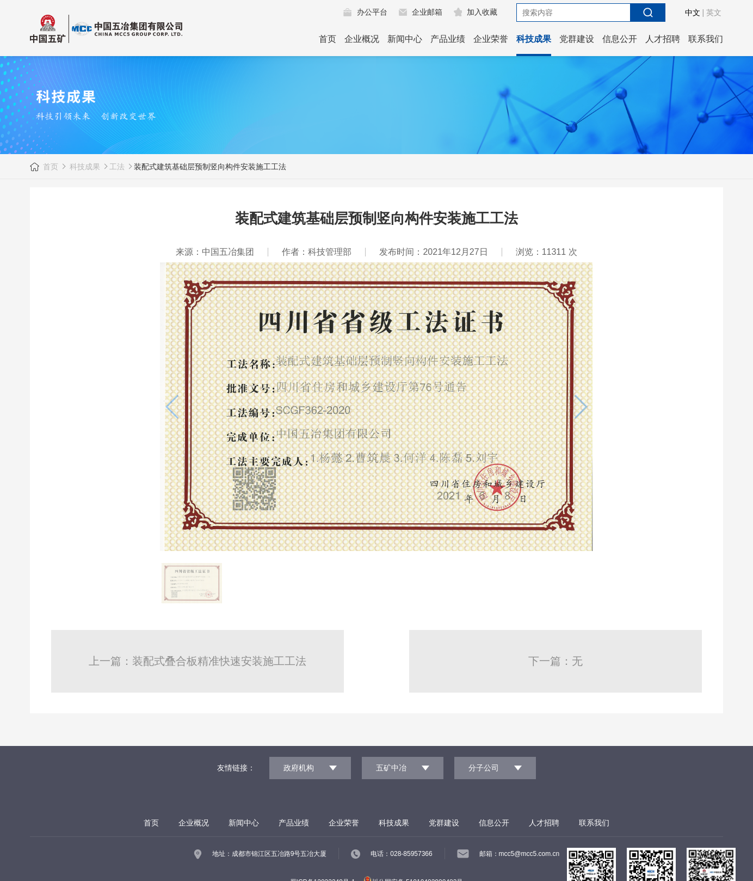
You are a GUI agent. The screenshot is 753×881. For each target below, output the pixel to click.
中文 (692, 12)
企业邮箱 (427, 12)
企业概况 (361, 39)
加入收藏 (482, 12)
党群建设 (576, 39)
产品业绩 (447, 39)
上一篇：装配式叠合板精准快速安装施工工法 (197, 661)
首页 (327, 39)
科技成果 (533, 39)
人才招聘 (662, 39)
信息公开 (619, 39)
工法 (117, 166)
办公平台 (372, 12)
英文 (713, 12)
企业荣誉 (490, 39)
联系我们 (705, 39)
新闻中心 (404, 39)
